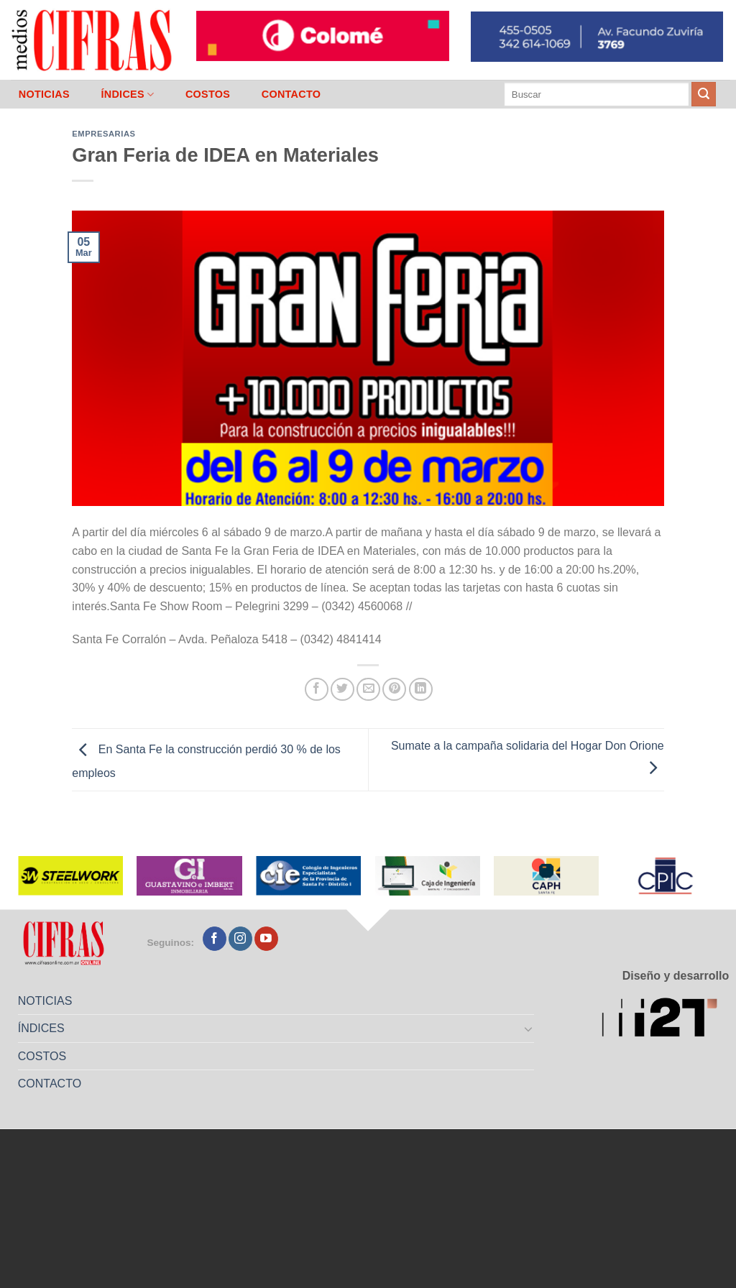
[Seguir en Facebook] (214, 938)
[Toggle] (529, 1028)
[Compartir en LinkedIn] (421, 690)
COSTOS (207, 94)
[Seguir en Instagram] (240, 938)
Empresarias (103, 133)
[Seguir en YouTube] (266, 938)
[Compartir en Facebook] (316, 690)
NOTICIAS (44, 94)
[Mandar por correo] (368, 690)
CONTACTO (291, 94)
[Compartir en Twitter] (342, 690)
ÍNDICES (127, 94)
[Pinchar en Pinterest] (394, 690)
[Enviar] (703, 94)
